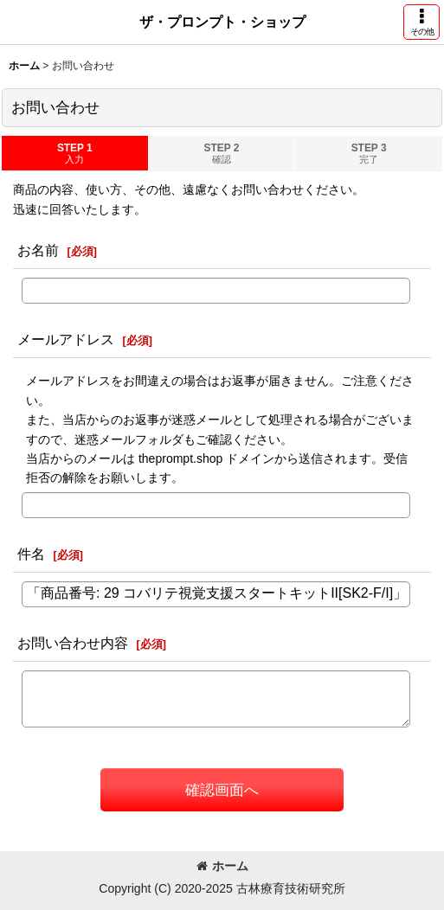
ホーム (222, 866)
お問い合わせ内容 (72, 642)
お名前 (38, 250)
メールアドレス (65, 339)
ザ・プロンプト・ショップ (222, 21)
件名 (31, 553)
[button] (421, 22)
